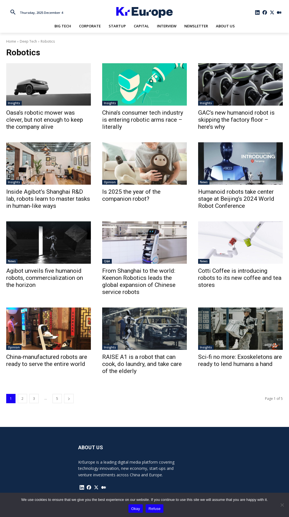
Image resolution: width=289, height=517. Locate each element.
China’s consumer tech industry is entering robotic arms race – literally (142, 119)
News (204, 182)
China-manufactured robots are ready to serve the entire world (46, 360)
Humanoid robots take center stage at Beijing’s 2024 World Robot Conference (236, 198)
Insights (14, 103)
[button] (13, 12)
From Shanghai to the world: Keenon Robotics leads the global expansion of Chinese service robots (139, 281)
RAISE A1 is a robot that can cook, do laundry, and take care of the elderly (142, 364)
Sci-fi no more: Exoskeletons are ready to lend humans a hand (240, 360)
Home (11, 41)
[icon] (257, 12)
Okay (135, 509)
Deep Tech (28, 41)
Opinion (110, 182)
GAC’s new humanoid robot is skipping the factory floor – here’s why (236, 119)
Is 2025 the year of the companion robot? (131, 195)
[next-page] (69, 398)
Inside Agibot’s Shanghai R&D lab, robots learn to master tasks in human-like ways (48, 198)
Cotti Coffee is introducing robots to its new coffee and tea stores (239, 277)
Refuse (154, 509)
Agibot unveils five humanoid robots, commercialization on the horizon (44, 277)
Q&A (107, 261)
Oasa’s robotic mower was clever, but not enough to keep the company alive (44, 119)
